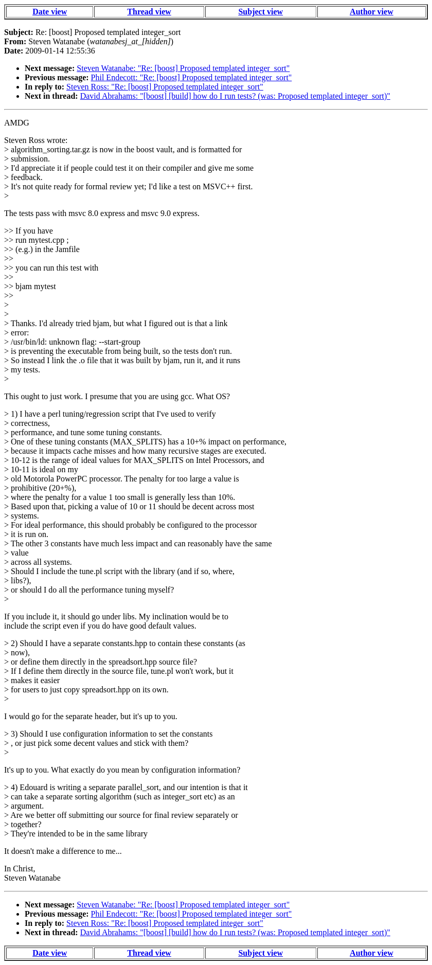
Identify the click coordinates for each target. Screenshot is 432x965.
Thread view (149, 11)
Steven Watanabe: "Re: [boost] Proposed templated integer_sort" (183, 68)
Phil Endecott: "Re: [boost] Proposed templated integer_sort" (191, 77)
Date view (49, 11)
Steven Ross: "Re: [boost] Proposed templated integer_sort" (164, 86)
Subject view (260, 11)
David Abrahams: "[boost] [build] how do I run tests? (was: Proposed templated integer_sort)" (235, 96)
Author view (371, 11)
